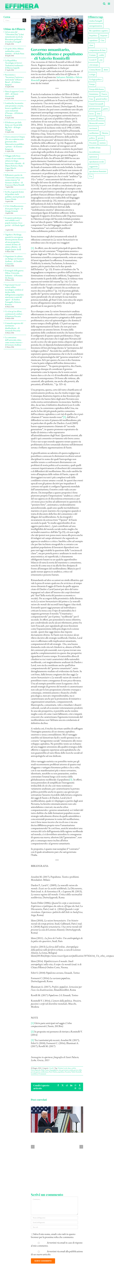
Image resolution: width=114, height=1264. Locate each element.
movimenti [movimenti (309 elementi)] (93, 128)
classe (69, 1068)
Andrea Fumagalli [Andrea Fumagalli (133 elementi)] (95, 21)
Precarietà (68, 1072)
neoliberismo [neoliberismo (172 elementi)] (94, 133)
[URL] (54, 1227)
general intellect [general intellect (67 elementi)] (101, 99)
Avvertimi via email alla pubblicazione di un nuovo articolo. (57, 1253)
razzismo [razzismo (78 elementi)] (103, 143)
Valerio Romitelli (76, 1072)
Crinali (51, 1068)
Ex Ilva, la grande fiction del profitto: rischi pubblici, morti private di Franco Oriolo (15, 195)
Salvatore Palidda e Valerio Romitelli (56, 78)
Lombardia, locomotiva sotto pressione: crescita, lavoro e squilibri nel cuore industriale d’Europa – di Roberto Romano (14, 109)
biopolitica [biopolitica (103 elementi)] (93, 35)
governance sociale (67, 1070)
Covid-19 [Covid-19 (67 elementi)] (92, 60)
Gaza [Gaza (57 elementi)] (91, 99)
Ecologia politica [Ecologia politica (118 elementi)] (95, 79)
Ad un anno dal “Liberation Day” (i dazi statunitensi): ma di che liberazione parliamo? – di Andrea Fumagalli (14, 37)
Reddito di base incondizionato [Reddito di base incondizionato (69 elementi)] (94, 149)
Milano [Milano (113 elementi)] (101, 118)
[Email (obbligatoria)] (54, 1222)
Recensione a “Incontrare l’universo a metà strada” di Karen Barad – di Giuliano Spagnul (14, 79)
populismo (61, 1072)
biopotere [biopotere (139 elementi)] (103, 35)
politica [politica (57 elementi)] (92, 138)
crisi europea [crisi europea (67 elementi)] (93, 65)
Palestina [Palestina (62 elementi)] (105, 133)
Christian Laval (62, 1068)
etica (60, 1070)
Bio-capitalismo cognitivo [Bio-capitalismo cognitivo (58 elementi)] (98, 30)
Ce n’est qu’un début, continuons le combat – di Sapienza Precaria (14, 314)
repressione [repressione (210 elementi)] (93, 156)
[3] (70, 779)
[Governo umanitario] (57, 29)
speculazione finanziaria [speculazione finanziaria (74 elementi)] (97, 171)
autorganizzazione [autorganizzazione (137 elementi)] (95, 26)
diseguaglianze (53, 1070)
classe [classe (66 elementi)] (91, 45)
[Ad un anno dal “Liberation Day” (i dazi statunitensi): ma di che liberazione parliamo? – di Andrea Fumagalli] (57, 1108)
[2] (64, 417)
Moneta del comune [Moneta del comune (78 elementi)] (96, 123)
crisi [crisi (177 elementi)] (100, 60)
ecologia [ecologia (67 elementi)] (92, 74)
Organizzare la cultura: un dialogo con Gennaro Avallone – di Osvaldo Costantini (14, 260)
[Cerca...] (13, 20)
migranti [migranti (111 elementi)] (92, 118)
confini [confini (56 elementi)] (101, 55)
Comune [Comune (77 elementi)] (92, 55)
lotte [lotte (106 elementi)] (98, 113)
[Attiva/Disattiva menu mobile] (109, 3)
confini (73, 1068)
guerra (38, 1072)
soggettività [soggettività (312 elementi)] (93, 166)
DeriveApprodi (35, 1070)
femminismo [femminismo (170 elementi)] (93, 94)
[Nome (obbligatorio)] (54, 1217)
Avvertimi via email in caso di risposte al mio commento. (56, 1244)
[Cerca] (24, 20)
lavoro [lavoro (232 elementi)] (91, 113)
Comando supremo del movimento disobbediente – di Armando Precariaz (14, 327)
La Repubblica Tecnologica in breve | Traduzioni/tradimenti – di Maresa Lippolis (14, 64)
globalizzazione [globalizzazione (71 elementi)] (94, 108)
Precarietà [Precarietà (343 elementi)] (92, 143)
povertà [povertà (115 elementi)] (100, 138)
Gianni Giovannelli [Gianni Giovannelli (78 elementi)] (96, 104)
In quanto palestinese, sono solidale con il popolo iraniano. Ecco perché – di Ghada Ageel (14, 223)
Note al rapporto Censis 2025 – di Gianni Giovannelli (14, 94)
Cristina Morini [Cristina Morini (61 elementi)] (95, 69)
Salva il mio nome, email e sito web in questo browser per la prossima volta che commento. (53, 1235)
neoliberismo (44, 1072)
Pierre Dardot (53, 1072)
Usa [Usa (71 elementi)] (90, 176)
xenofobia (34, 1074)
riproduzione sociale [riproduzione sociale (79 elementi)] (96, 161)
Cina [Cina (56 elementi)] (102, 40)
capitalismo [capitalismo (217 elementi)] (93, 40)
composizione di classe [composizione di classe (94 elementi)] (97, 50)
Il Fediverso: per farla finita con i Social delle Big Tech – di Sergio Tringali (13, 126)
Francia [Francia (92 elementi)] (104, 94)
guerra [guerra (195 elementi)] (105, 108)
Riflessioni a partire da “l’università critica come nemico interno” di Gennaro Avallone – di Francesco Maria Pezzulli (14, 180)
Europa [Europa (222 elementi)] (92, 84)
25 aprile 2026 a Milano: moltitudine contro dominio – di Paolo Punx (14, 51)
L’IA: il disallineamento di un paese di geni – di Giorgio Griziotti (14, 208)
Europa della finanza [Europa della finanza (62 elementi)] (96, 89)
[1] (32, 248)
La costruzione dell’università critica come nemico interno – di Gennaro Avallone (14, 341)
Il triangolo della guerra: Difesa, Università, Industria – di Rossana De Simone (14, 274)
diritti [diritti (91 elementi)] (106, 69)
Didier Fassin (45, 1070)
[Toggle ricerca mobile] (104, 3)
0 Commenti (42, 1074)
